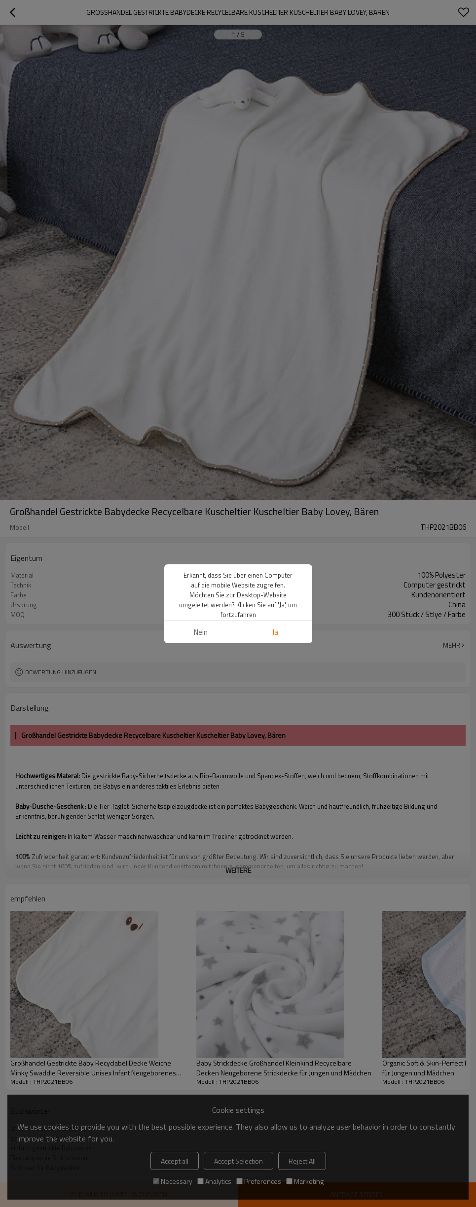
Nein (201, 632)
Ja (275, 632)
